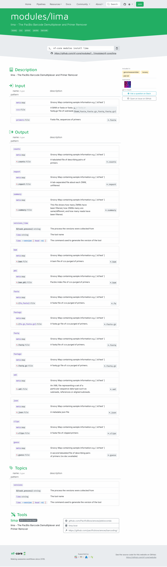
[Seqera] (76, 557)
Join (140, 4)
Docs (68, 4)
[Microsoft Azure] (86, 557)
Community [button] (82, 4)
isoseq (145, 72)
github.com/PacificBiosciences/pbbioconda (88, 520)
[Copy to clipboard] (117, 48)
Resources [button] (55, 4)
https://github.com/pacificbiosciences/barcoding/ (91, 530)
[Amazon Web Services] (81, 557)
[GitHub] (125, 4)
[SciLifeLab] (92, 557)
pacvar (126, 76)
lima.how (71, 525)
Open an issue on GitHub (139, 98)
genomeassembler (131, 72)
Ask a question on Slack (139, 93)
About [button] (99, 4)
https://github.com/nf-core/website (141, 557)
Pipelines (41, 4)
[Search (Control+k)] (113, 4)
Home (28, 4)
